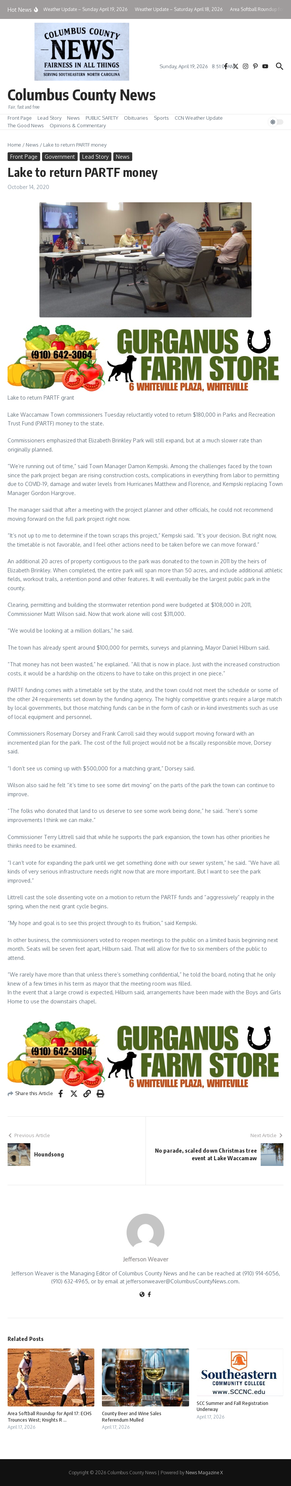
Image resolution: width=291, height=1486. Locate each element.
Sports (161, 118)
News (73, 118)
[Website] (142, 1295)
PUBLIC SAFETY (102, 118)
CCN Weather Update (199, 118)
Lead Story (49, 118)
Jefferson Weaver (145, 1259)
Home (14, 145)
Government (60, 156)
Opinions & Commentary (78, 125)
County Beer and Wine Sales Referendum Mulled (131, 1416)
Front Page (20, 118)
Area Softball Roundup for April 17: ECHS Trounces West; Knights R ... (50, 1416)
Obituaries (136, 118)
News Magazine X (204, 1472)
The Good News (26, 125)
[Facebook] (149, 1295)
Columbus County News (82, 94)
